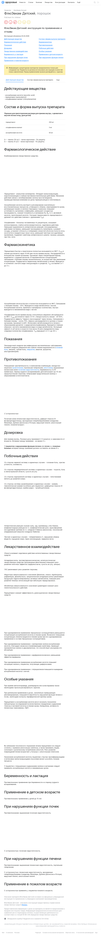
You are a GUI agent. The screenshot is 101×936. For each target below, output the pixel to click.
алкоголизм (48, 368)
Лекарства (7, 10)
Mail (3, 932)
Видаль (24, 905)
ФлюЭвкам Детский (20, 10)
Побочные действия (46, 48)
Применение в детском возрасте (51, 54)
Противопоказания (45, 45)
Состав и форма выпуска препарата (52, 39)
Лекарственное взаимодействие (16, 51)
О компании (9, 932)
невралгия (31, 349)
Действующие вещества (13, 39)
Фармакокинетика (45, 42)
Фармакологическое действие (15, 42)
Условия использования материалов (53, 932)
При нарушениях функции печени (51, 57)
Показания (8, 45)
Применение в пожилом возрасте (16, 60)
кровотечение (17, 368)
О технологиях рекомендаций (85, 932)
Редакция (38, 932)
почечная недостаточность (28, 370)
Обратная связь (70, 932)
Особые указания (45, 51)
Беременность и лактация (13, 54)
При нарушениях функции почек (16, 57)
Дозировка (8, 48)
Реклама (17, 932)
